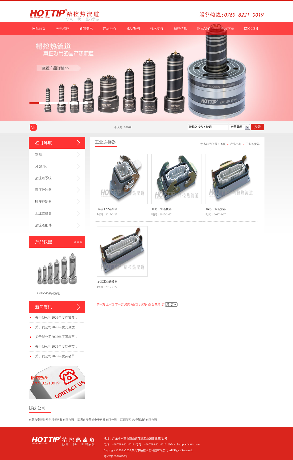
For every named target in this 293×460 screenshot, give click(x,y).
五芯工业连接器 (107, 209)
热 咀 (39, 154)
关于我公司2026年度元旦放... (56, 327)
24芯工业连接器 (107, 281)
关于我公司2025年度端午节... (56, 346)
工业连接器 (43, 213)
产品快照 (43, 241)
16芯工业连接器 (216, 209)
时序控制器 (43, 201)
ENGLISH (251, 28)
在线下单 (227, 28)
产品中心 (109, 28)
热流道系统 (43, 178)
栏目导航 (43, 142)
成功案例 (133, 28)
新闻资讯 (86, 28)
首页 (223, 144)
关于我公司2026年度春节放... (56, 317)
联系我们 (203, 28)
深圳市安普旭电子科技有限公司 (97, 419)
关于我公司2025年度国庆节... (56, 337)
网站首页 (38, 28)
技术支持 (156, 28)
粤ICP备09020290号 (116, 456)
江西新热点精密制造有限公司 (138, 419)
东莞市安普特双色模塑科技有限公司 (51, 419)
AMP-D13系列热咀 (48, 293)
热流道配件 (43, 225)
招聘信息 (180, 28)
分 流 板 (41, 166)
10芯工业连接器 (162, 209)
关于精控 (62, 28)
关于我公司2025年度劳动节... (56, 356)
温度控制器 (43, 190)
